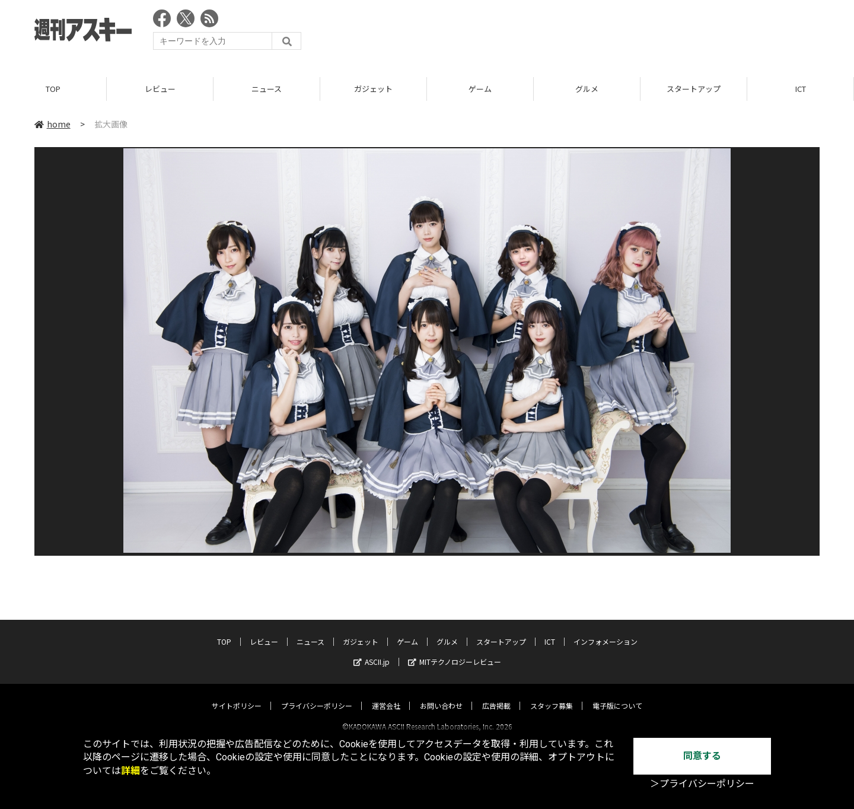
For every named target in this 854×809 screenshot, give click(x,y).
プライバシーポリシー (316, 695)
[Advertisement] (604, 32)
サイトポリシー (237, 695)
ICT (800, 88)
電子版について (617, 695)
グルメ (586, 88)
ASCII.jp (371, 651)
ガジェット (373, 88)
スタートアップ (694, 88)
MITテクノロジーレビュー (454, 651)
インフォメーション (605, 631)
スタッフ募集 (551, 695)
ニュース (266, 88)
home (52, 124)
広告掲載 (496, 695)
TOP (53, 88)
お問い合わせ (441, 695)
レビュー (160, 88)
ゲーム (480, 88)
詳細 (130, 770)
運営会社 (386, 695)
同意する (702, 756)
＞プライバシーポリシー (702, 783)
